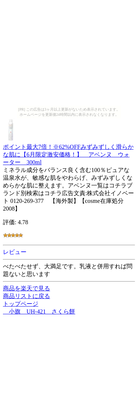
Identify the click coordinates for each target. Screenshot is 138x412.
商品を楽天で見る (26, 288)
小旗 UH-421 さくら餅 (39, 311)
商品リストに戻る (26, 296)
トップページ (20, 304)
